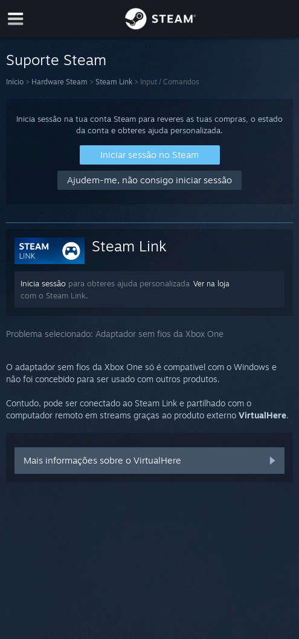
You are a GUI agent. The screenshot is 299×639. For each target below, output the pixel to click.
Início (15, 81)
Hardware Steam (59, 81)
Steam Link (113, 81)
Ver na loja (211, 283)
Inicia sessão (43, 283)
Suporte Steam (56, 60)
